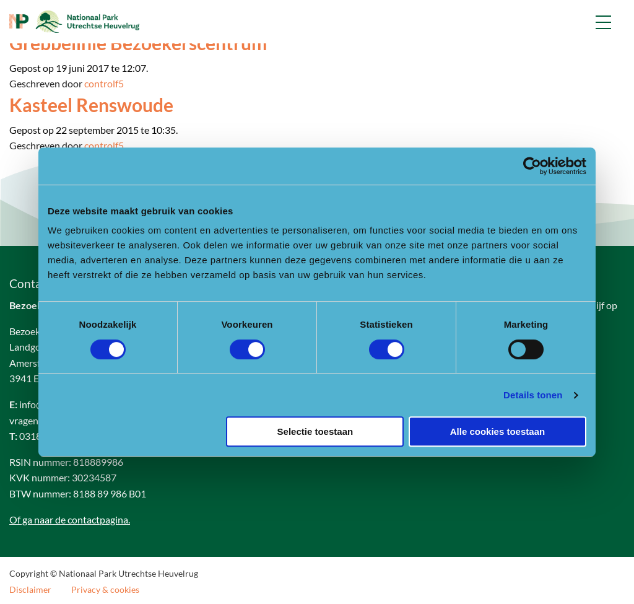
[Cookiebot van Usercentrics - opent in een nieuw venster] (532, 166)
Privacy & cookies (105, 589)
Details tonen (532, 395)
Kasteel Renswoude (91, 105)
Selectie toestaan (315, 431)
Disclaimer (30, 589)
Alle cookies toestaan (497, 431)
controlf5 (104, 83)
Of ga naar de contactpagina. (69, 519)
